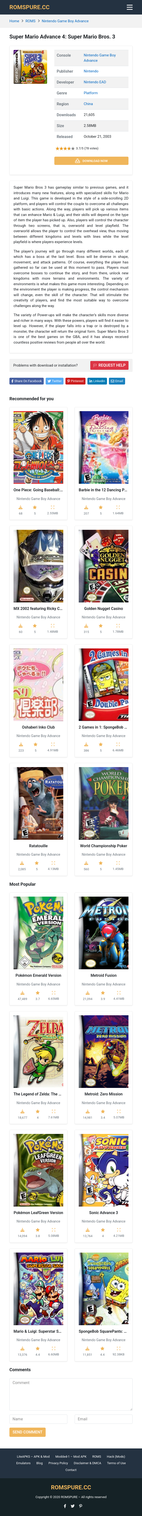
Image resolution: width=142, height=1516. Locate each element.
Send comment (28, 1432)
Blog (39, 1463)
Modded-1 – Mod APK (70, 1456)
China (88, 104)
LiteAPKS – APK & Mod (33, 1456)
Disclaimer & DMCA (87, 1463)
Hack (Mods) (116, 1456)
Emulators (23, 1463)
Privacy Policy (58, 1463)
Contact (71, 1470)
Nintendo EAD (95, 82)
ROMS (30, 21)
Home (14, 21)
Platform (91, 93)
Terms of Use (116, 1463)
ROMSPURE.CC (29, 7)
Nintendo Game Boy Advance (65, 21)
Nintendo (91, 71)
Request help (109, 365)
